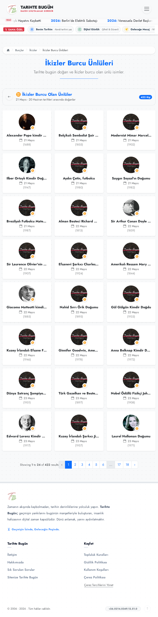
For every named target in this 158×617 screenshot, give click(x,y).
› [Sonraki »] (134, 464)
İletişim (12, 554)
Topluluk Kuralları (96, 554)
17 (119, 464)
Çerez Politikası (95, 577)
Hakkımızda (15, 562)
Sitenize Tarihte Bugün (22, 577)
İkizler (33, 50)
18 (127, 464)
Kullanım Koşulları (96, 569)
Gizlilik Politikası (95, 562)
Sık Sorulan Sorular (21, 569)
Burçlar (19, 50)
